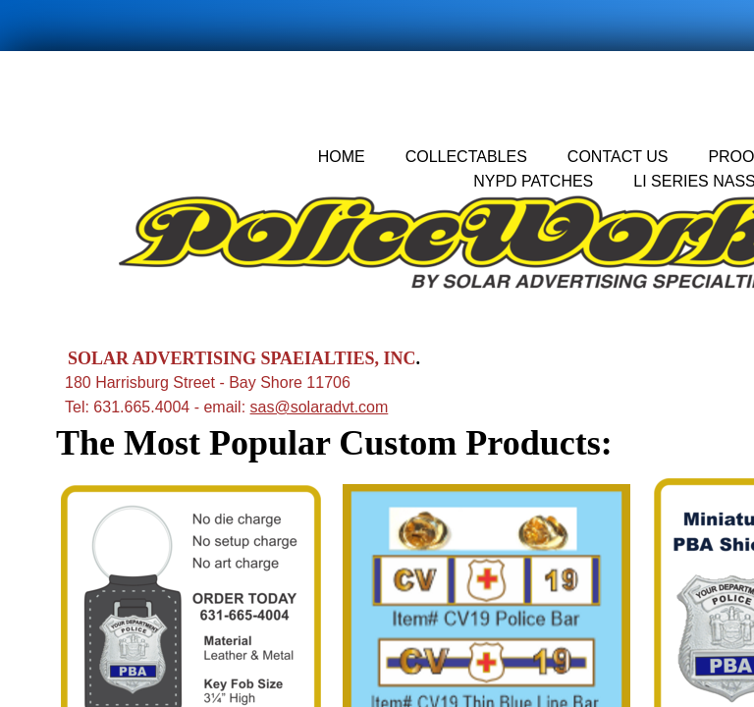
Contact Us (618, 156)
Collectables (466, 156)
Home (341, 156)
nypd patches (533, 181)
